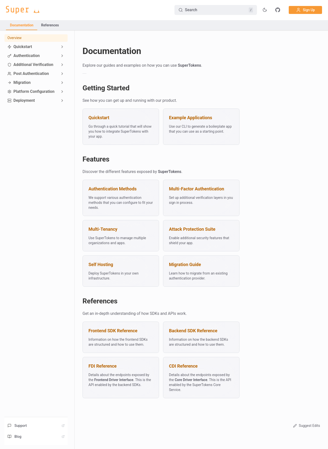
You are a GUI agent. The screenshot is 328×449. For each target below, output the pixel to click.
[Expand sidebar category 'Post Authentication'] (62, 74)
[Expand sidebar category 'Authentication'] (62, 56)
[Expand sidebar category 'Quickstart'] (62, 47)
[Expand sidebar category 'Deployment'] (62, 101)
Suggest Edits (306, 426)
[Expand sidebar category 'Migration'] (62, 83)
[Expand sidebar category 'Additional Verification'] (62, 65)
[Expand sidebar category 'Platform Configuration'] (62, 92)
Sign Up (305, 10)
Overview (14, 38)
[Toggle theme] (265, 10)
